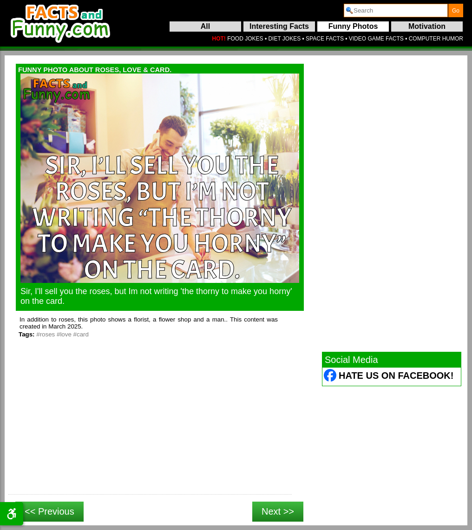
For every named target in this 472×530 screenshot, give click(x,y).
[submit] (455, 10)
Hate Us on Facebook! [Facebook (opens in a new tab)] (396, 375)
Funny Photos (353, 26)
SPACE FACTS (325, 38)
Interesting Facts (279, 26)
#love (64, 334)
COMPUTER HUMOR (436, 38)
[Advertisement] (150, 427)
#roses (45, 334)
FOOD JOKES (245, 38)
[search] (396, 10)
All (205, 26)
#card (81, 334)
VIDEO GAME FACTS (376, 38)
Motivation (427, 26)
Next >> (278, 511)
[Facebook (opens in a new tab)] (330, 377)
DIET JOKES (284, 38)
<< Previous (49, 511)
